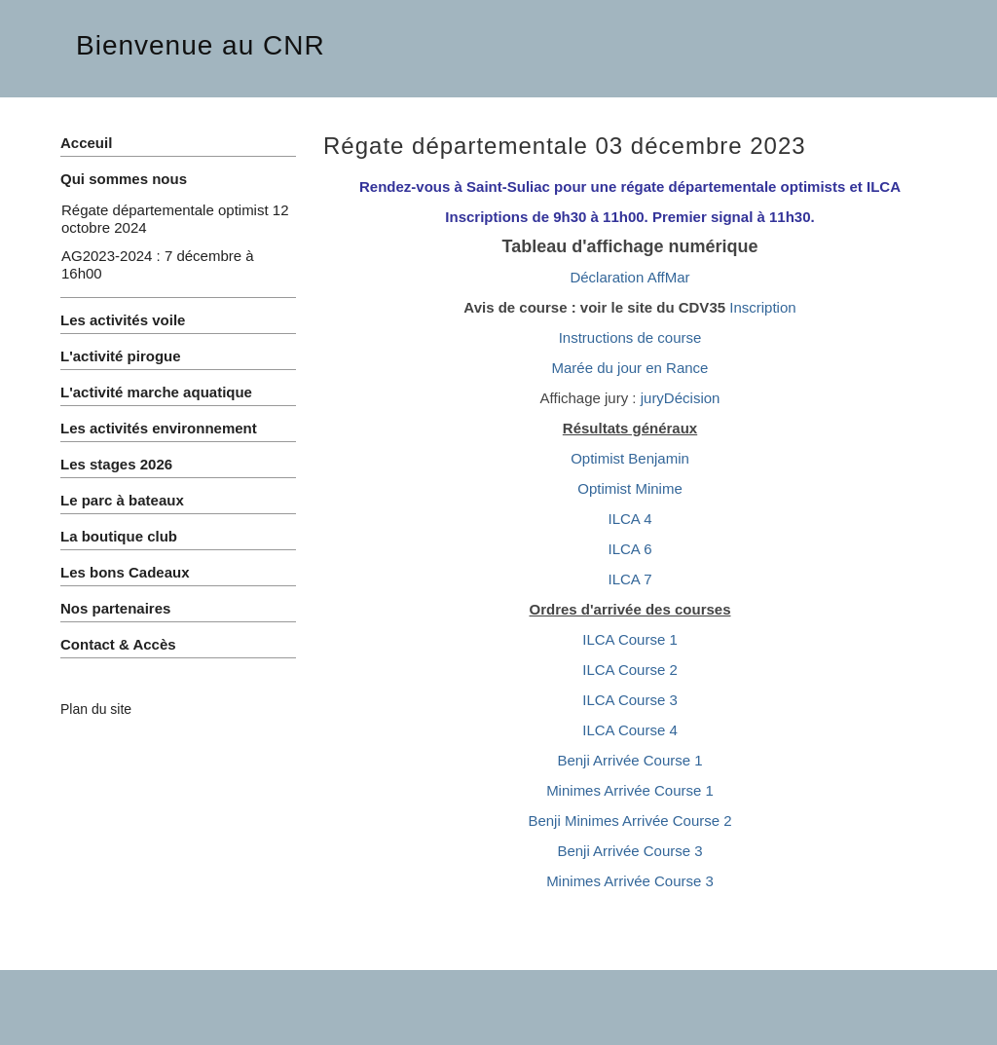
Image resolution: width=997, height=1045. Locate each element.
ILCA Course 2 (630, 669)
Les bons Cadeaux (125, 572)
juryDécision (680, 398)
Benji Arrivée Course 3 (629, 850)
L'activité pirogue (120, 356)
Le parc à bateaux (122, 500)
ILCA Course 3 (630, 699)
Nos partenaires (115, 608)
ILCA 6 (629, 549)
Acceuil (86, 142)
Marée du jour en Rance (630, 367)
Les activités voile (122, 320)
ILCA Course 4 (630, 730)
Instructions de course (630, 337)
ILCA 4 (629, 518)
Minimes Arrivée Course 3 (630, 881)
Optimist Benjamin (630, 458)
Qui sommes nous (123, 178)
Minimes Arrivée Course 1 (630, 790)
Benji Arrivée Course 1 (629, 760)
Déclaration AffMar (629, 277)
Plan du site (95, 709)
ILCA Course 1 (630, 639)
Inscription (762, 307)
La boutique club (118, 536)
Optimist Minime (630, 488)
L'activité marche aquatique (156, 392)
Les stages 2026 (116, 464)
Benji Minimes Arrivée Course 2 (629, 820)
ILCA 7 (629, 579)
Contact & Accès (118, 644)
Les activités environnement (158, 428)
